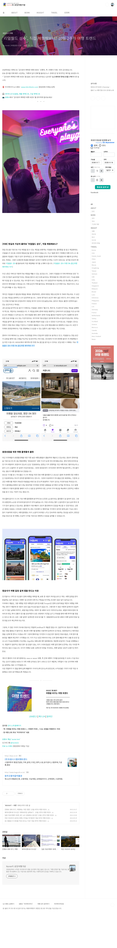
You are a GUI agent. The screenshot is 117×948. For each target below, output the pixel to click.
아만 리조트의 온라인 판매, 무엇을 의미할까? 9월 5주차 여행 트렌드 (28, 852)
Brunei (94, 292)
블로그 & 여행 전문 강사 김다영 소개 (102, 90)
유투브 (103, 98)
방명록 (66, 12)
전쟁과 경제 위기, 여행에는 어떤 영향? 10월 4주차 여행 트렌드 (26, 843)
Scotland (95, 321)
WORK (27, 12)
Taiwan (94, 271)
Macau (94, 265)
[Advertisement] (40, 766)
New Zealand (96, 336)
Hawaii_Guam (96, 256)
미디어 (94, 240)
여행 (14, 839)
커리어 (94, 234)
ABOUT (14, 12)
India (93, 280)
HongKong (95, 268)
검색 (107, 4)
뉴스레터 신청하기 (8, 938)
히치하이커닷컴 (59, 938)
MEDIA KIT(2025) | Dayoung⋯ (100, 87)
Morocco (95, 327)
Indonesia (95, 298)
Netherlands (96, 315)
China (93, 259)
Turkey (94, 318)
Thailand (94, 283)
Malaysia (95, 289)
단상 (93, 211)
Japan (94, 262)
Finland (94, 303)
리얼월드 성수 (11, 263)
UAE (93, 277)
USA (93, 253)
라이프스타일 (96, 243)
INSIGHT (40, 12)
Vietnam (94, 274)
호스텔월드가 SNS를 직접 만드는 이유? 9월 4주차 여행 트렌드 (26, 855)
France (94, 312)
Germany (95, 309)
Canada (94, 330)
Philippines (95, 301)
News (94, 339)
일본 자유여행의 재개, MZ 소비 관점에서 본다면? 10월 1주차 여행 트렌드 (29, 849)
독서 (93, 237)
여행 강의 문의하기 (43, 938)
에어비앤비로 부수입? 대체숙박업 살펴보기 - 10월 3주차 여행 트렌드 (28, 846)
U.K (93, 306)
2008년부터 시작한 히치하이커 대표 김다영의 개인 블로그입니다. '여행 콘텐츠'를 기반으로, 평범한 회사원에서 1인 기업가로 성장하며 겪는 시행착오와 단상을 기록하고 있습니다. (37, 904)
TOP (112, 939)
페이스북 (93, 98)
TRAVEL (54, 12)
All (92, 204)
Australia (95, 333)
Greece (94, 324)
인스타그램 (98, 98)
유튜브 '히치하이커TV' (26, 938)
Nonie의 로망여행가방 (16, 900)
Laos (93, 295)
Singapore (95, 286)
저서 (93, 221)
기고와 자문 (95, 224)
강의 (93, 218)
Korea (94, 250)
